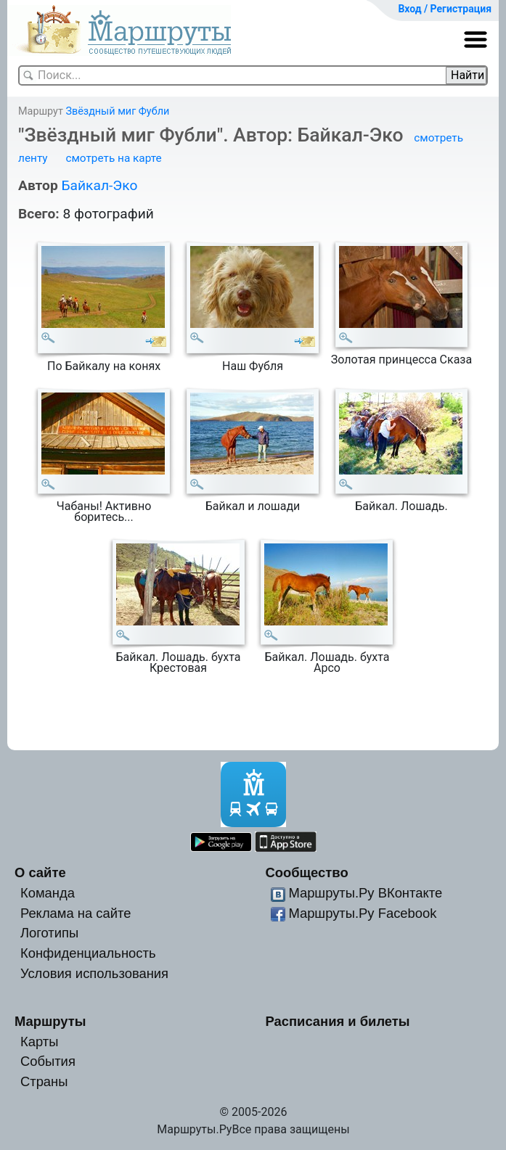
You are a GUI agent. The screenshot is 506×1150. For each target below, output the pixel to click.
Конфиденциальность (88, 953)
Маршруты (50, 1021)
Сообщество (306, 872)
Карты (39, 1041)
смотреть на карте (113, 158)
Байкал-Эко (99, 185)
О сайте (40, 872)
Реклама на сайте (75, 913)
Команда (47, 892)
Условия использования (94, 973)
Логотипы (49, 932)
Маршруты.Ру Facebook (362, 913)
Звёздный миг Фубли (117, 111)
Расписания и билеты (337, 1021)
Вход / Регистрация (444, 9)
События (48, 1061)
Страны (44, 1081)
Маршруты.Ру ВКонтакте (365, 892)
